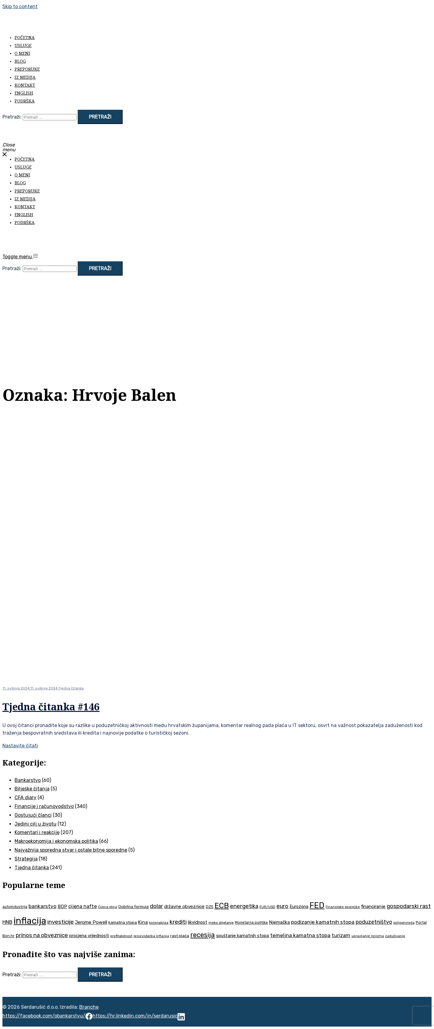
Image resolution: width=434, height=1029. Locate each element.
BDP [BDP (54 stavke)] (62, 906)
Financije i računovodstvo (44, 806)
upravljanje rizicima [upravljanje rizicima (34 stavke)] (367, 936)
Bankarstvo (28, 780)
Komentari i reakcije (37, 832)
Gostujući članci (33, 815)
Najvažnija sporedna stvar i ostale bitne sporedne (71, 850)
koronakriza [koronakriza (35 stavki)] (158, 922)
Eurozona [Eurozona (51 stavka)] (299, 906)
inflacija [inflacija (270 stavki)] (30, 921)
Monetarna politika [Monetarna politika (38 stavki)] (251, 922)
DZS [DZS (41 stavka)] (209, 906)
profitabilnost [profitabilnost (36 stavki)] (121, 936)
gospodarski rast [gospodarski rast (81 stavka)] (409, 906)
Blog (20, 61)
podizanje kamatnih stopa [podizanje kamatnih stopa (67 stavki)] (322, 922)
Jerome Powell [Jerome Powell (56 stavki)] (91, 922)
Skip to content (20, 6)
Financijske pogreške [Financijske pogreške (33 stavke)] (343, 907)
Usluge (23, 45)
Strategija (26, 859)
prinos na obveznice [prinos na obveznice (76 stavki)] (42, 935)
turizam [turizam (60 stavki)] (341, 935)
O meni (22, 53)
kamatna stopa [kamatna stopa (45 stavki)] (122, 922)
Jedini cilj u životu (35, 824)
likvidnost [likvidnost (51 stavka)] (197, 922)
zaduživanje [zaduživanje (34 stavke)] (395, 936)
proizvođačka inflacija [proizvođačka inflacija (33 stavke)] (151, 936)
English (24, 93)
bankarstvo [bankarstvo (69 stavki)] (42, 906)
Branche (89, 1007)
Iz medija (25, 77)
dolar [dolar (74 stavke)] (156, 906)
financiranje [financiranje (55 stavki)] (373, 906)
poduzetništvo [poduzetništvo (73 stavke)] (374, 922)
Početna (25, 37)
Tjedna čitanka (71, 688)
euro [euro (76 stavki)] (282, 906)
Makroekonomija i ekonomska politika (56, 841)
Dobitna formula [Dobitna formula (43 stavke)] (133, 906)
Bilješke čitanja (32, 789)
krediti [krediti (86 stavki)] (178, 921)
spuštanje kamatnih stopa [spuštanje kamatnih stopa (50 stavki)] (242, 935)
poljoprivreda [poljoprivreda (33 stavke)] (404, 923)
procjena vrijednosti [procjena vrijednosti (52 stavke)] (89, 935)
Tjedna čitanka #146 (51, 706)
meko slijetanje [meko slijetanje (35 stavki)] (221, 922)
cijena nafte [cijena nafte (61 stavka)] (82, 906)
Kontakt (25, 85)
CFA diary (25, 797)
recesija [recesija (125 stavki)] (202, 935)
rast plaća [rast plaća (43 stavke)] (179, 935)
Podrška (25, 101)
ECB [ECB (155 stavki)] (222, 905)
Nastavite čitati (20, 746)
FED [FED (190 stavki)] (317, 905)
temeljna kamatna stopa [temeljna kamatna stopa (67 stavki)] (300, 935)
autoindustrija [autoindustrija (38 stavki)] (14, 907)
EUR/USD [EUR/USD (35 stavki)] (267, 907)
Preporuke (27, 69)
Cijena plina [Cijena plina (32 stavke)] (107, 907)
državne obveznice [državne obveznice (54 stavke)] (184, 906)
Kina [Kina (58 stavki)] (143, 922)
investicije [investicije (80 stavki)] (60, 922)
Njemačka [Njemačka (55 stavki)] (279, 922)
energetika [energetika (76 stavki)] (244, 906)
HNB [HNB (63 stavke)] (7, 922)
